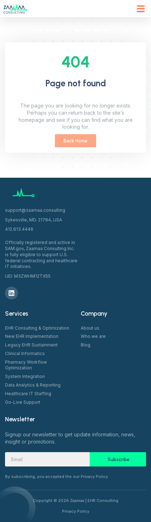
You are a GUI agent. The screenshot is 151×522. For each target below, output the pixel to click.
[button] (141, 8)
